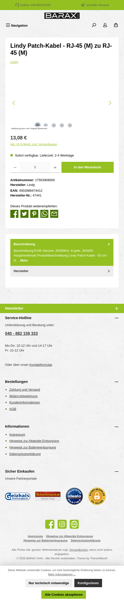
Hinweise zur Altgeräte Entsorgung (34, 441)
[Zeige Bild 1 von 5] (38, 125)
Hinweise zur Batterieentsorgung (32, 447)
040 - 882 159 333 (21, 333)
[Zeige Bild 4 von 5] (62, 125)
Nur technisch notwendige (49, 583)
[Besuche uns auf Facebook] (49, 524)
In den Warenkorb (87, 167)
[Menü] (17, 25)
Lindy (14, 62)
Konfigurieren (88, 583)
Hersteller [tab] (62, 271)
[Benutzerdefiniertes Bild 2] (47, 496)
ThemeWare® (99, 558)
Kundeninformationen (24, 402)
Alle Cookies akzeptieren (64, 594)
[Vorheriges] (14, 103)
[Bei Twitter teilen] (24, 214)
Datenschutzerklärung (25, 454)
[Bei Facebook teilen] (14, 214)
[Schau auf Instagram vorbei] (62, 524)
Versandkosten (78, 549)
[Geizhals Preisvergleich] (17, 496)
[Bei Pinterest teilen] (34, 214)
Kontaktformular (40, 365)
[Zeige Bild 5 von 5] (70, 125)
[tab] (61, 252)
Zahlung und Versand (24, 389)
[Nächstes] (110, 103)
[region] (62, 103)
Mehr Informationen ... (62, 574)
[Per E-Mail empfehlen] (54, 214)
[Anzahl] (35, 167)
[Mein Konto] (105, 25)
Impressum (17, 434)
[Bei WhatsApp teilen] (44, 214)
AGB (12, 409)
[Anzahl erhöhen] (55, 167)
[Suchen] (94, 25)
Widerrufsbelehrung (23, 396)
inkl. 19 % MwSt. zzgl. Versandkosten (33, 144)
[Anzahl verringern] (15, 167)
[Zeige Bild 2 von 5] (46, 125)
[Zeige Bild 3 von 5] (54, 125)
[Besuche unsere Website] (74, 524)
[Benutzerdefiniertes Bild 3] (74, 496)
